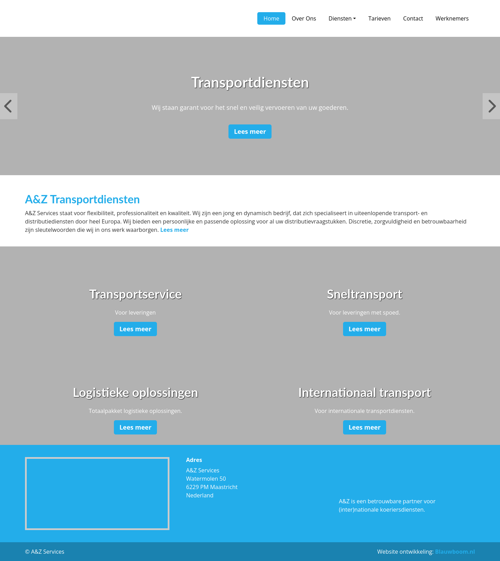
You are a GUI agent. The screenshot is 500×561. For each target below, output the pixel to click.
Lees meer (250, 131)
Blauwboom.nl (455, 551)
